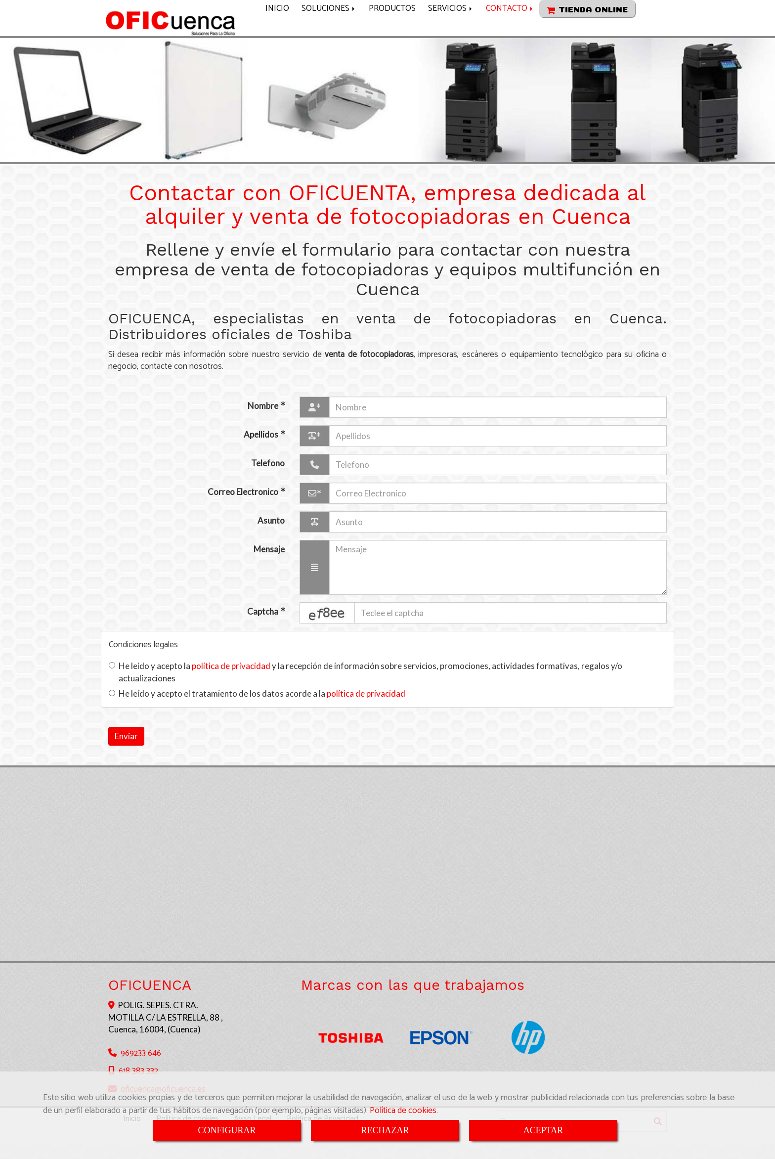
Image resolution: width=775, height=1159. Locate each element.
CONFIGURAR (227, 1130)
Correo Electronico (244, 506)
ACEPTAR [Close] (543, 1130)
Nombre (264, 420)
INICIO (277, 26)
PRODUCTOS (392, 26)
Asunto (271, 535)
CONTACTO (510, 26)
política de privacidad (231, 680)
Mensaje (269, 564)
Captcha (263, 626)
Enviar (126, 751)
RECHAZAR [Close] (385, 1130)
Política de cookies (403, 1110)
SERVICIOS (451, 26)
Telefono (268, 478)
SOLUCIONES (328, 26)
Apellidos (262, 449)
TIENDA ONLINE (587, 27)
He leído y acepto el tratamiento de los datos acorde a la (257, 708)
